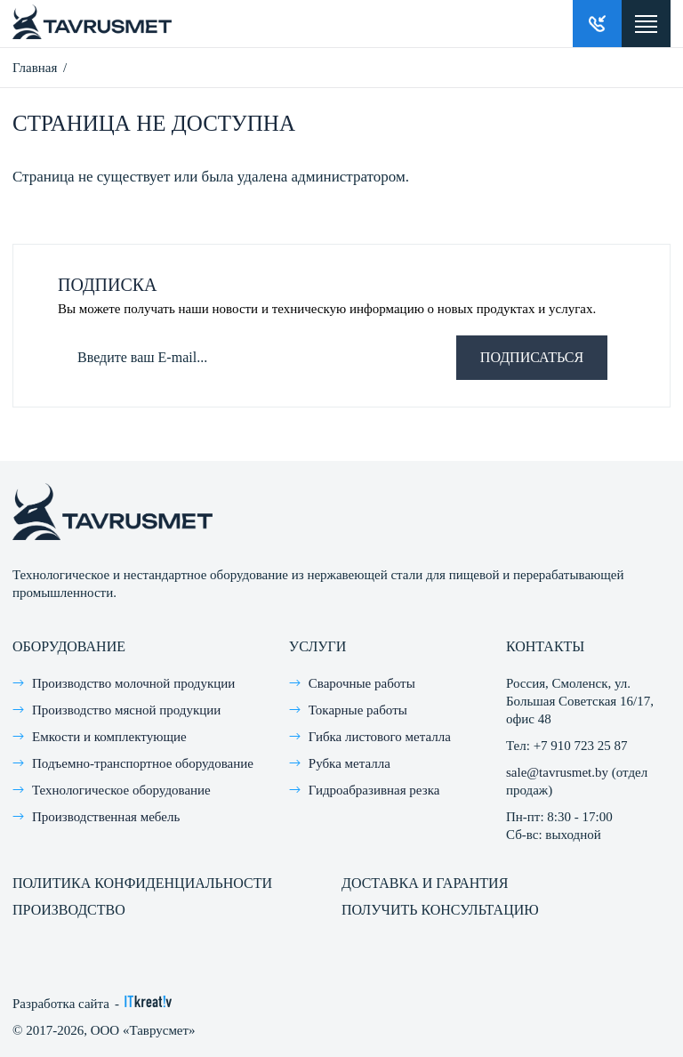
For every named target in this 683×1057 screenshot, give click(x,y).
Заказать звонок (597, 23)
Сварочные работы (362, 683)
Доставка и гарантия (425, 883)
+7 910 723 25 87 (581, 745)
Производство (68, 909)
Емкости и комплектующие (109, 737)
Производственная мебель (106, 817)
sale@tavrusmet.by (557, 772)
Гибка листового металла (380, 737)
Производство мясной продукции (126, 710)
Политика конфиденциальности (142, 883)
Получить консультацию (440, 909)
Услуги (318, 646)
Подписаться (531, 357)
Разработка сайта (60, 1003)
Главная (34, 68)
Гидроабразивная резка (374, 790)
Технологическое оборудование (121, 790)
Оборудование (68, 646)
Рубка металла (349, 763)
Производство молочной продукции (133, 683)
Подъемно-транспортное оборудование (142, 763)
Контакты (545, 646)
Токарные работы (358, 710)
